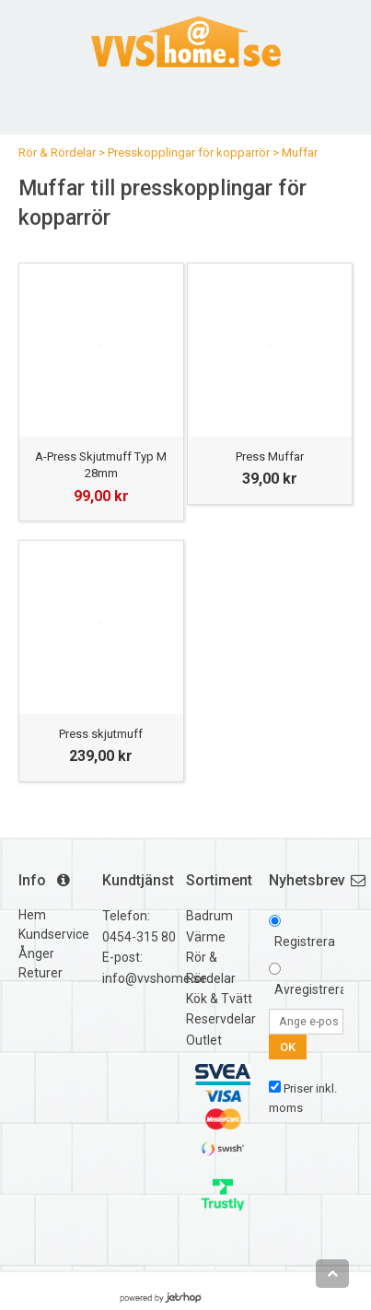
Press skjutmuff (101, 734)
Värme (206, 937)
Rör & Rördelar (57, 152)
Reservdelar (221, 1019)
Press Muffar (270, 456)
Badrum (209, 915)
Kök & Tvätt (219, 998)
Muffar (300, 152)
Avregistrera (310, 989)
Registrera (304, 941)
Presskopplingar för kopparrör (189, 152)
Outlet (204, 1040)
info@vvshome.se (154, 978)
